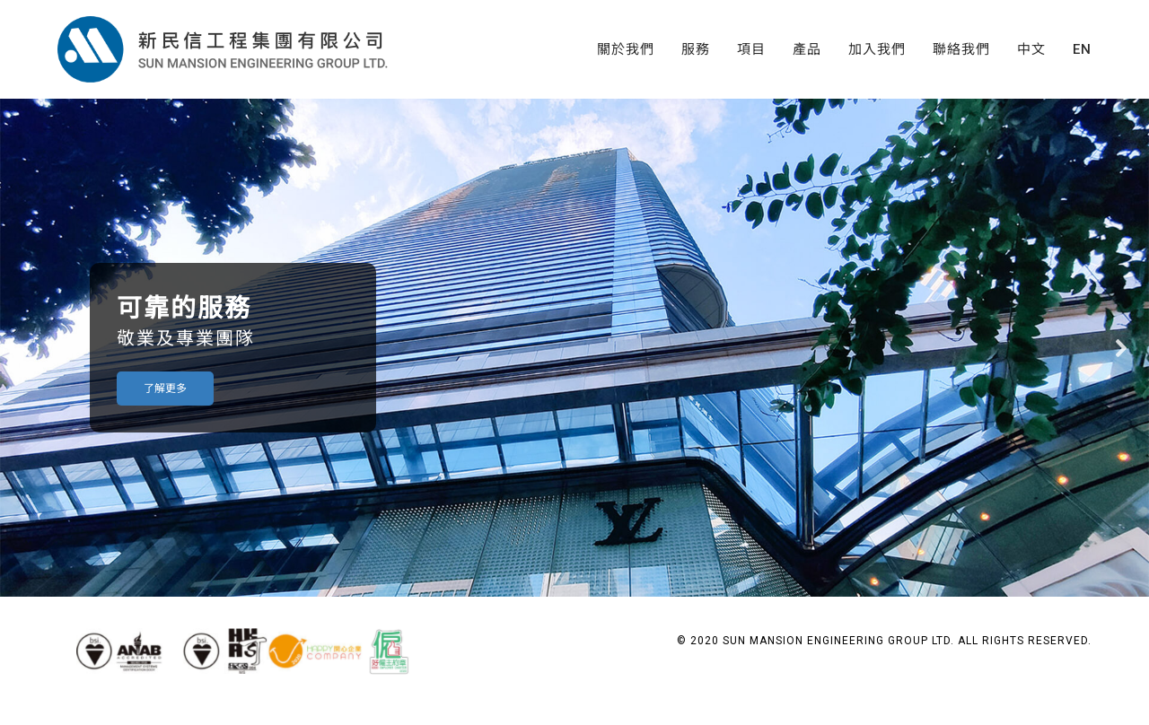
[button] (27, 348)
